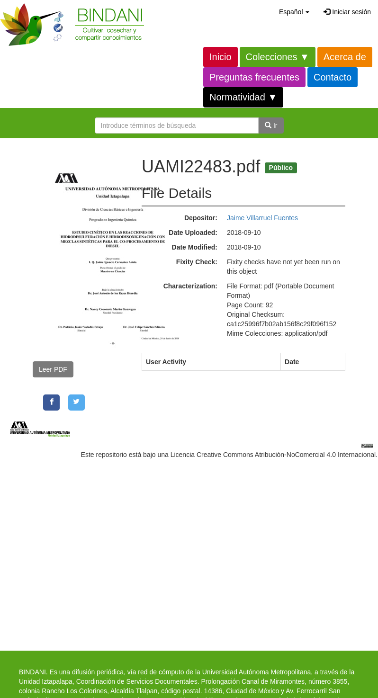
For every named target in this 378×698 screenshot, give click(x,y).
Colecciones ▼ (277, 57)
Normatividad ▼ (243, 97)
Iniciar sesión (347, 12)
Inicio (220, 57)
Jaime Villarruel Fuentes (262, 218)
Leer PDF (53, 369)
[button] (294, 12)
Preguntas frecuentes (254, 77)
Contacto (332, 77)
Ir (271, 125)
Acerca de (345, 57)
